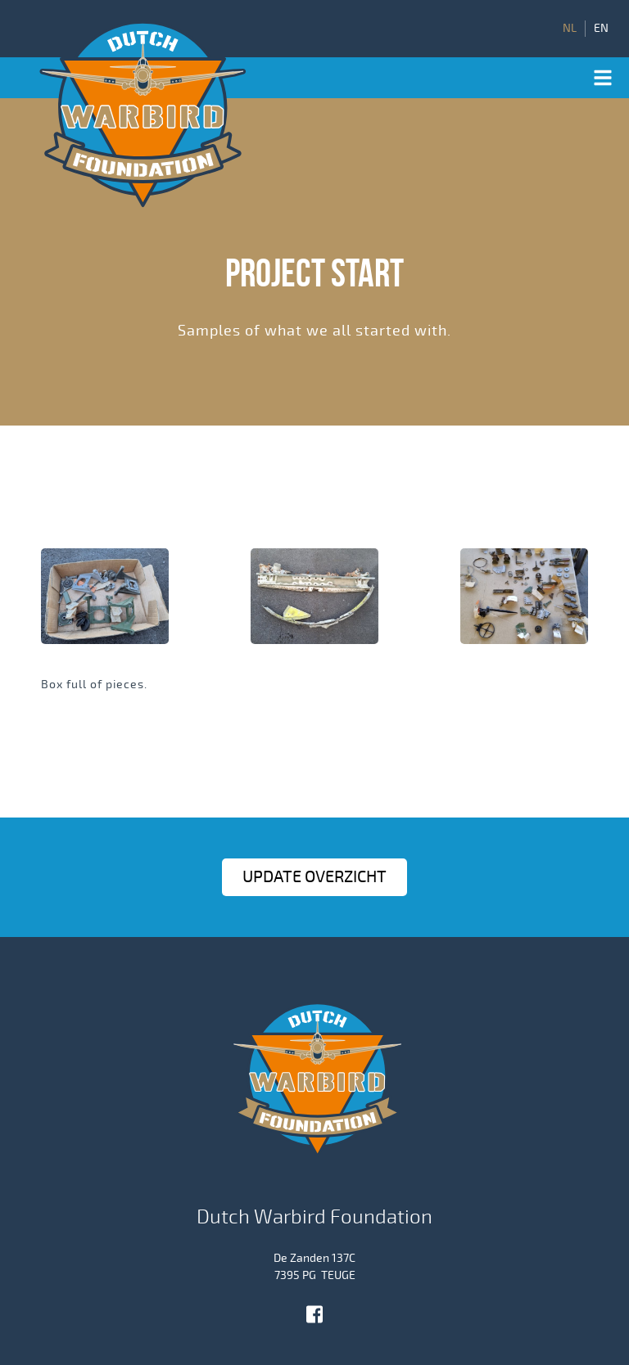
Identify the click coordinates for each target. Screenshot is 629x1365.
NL (570, 28)
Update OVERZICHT (314, 877)
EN (601, 28)
